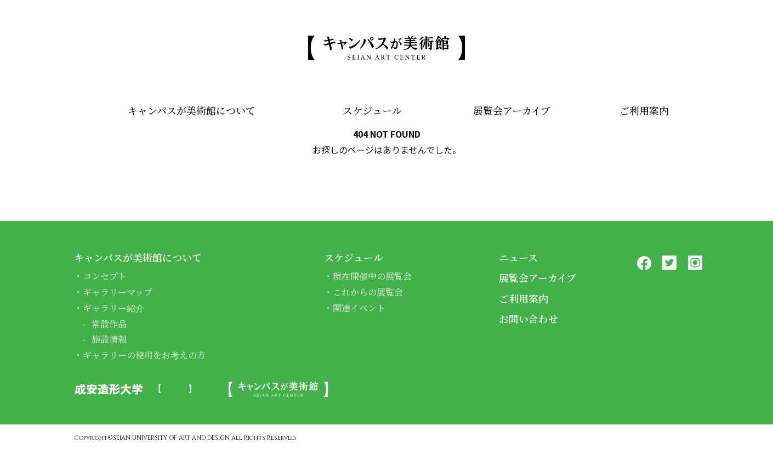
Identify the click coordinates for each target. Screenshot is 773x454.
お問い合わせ (528, 318)
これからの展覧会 (368, 292)
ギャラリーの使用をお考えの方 (144, 355)
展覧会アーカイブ (511, 111)
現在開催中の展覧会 (372, 276)
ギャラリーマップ (117, 292)
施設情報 (109, 339)
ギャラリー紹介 (113, 308)
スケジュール (371, 111)
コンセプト (105, 276)
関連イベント (359, 308)
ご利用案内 (644, 111)
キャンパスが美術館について (191, 111)
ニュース (518, 257)
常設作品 (109, 323)
